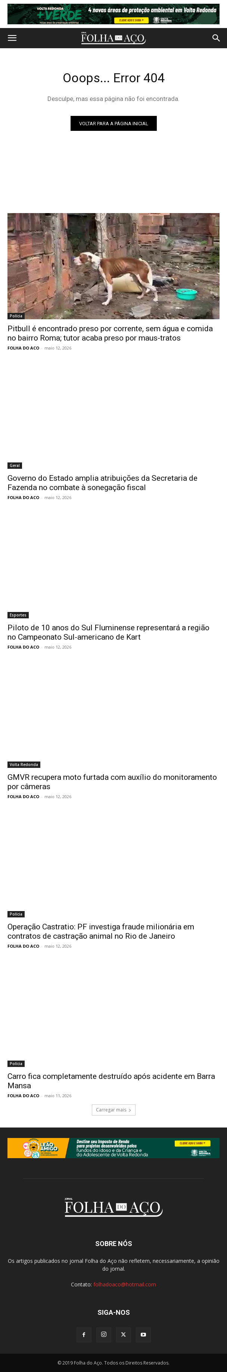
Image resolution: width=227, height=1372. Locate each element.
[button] (12, 38)
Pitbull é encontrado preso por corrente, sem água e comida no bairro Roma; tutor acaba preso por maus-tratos (110, 333)
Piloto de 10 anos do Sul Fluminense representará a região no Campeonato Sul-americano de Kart (108, 632)
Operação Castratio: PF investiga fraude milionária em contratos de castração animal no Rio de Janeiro (100, 931)
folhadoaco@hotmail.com (124, 1284)
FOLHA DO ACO (23, 348)
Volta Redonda (24, 764)
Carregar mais (113, 1110)
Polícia (16, 316)
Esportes (18, 615)
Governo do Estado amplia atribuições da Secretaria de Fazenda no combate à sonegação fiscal (102, 483)
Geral (15, 465)
